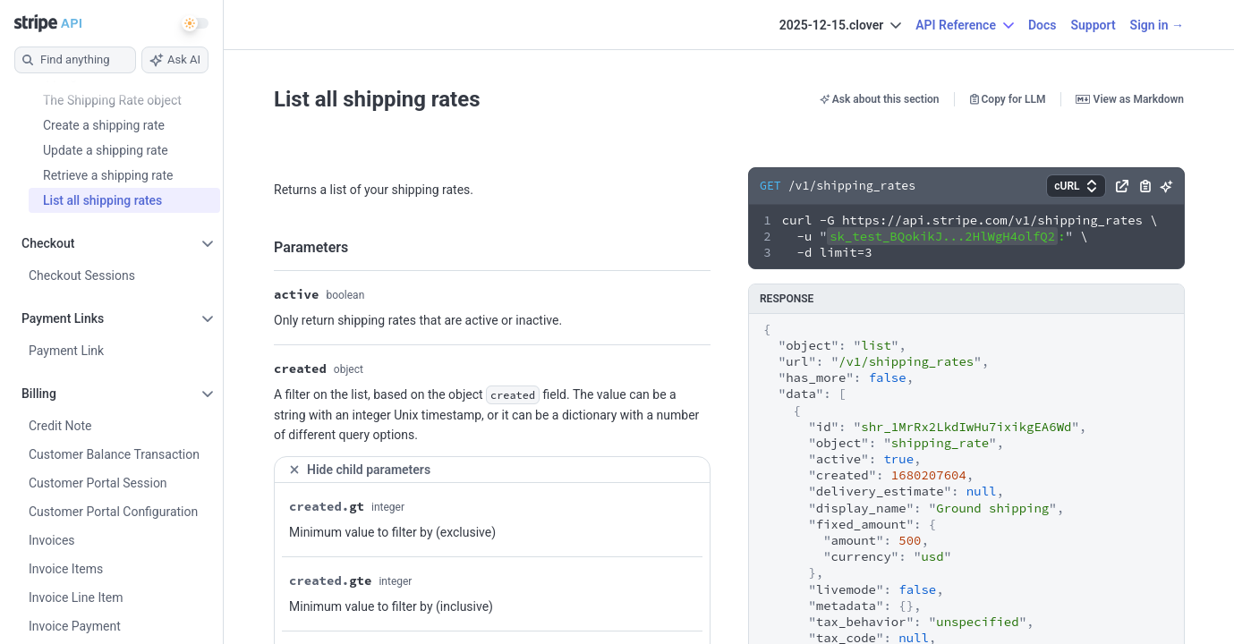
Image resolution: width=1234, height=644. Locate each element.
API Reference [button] (964, 25)
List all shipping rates (377, 99)
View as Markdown (1130, 99)
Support (1092, 25)
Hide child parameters (359, 469)
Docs (1042, 25)
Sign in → (1157, 25)
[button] (1075, 186)
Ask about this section (880, 99)
